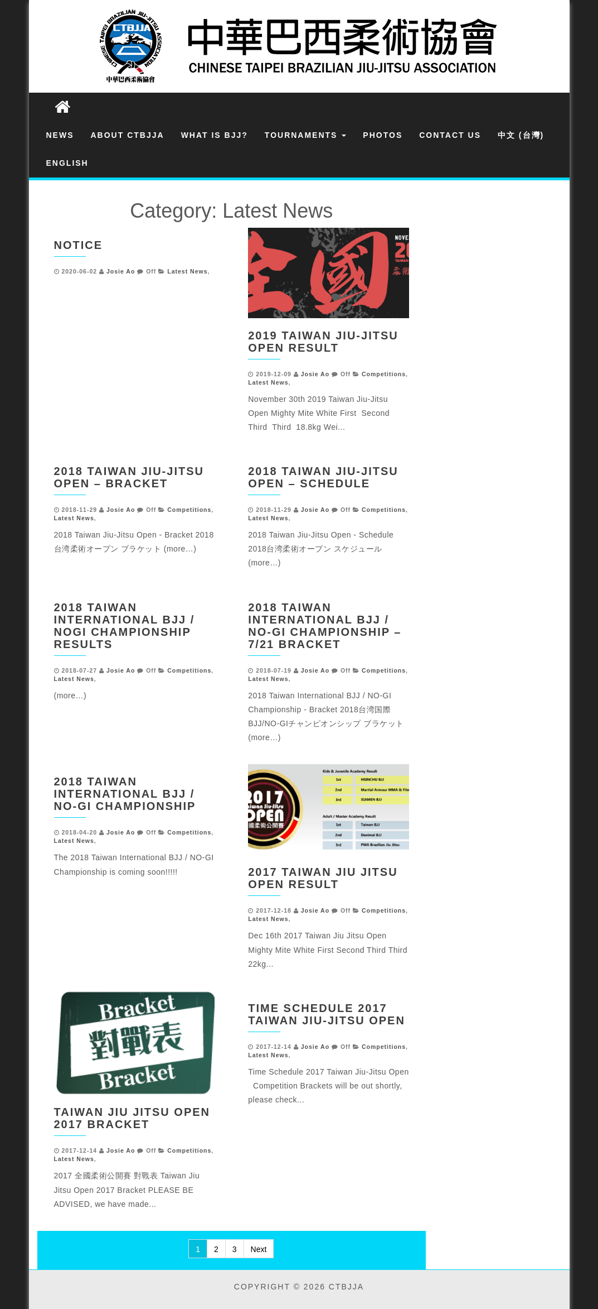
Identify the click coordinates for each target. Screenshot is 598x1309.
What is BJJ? (214, 135)
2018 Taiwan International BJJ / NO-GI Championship (125, 793)
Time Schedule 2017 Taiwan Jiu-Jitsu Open (326, 1014)
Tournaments (306, 135)
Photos (382, 135)
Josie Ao (120, 271)
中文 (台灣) (521, 135)
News (60, 135)
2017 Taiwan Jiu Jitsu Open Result (322, 878)
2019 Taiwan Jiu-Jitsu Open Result (323, 341)
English (67, 163)
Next (259, 1249)
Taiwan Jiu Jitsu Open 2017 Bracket (132, 1118)
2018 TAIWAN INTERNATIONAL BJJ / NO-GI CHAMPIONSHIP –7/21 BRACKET (324, 625)
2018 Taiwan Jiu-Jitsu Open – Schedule (323, 477)
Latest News (187, 271)
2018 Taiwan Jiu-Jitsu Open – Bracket (129, 477)
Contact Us (450, 135)
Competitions (384, 374)
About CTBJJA (127, 135)
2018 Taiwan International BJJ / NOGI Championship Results (124, 625)
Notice (78, 245)
